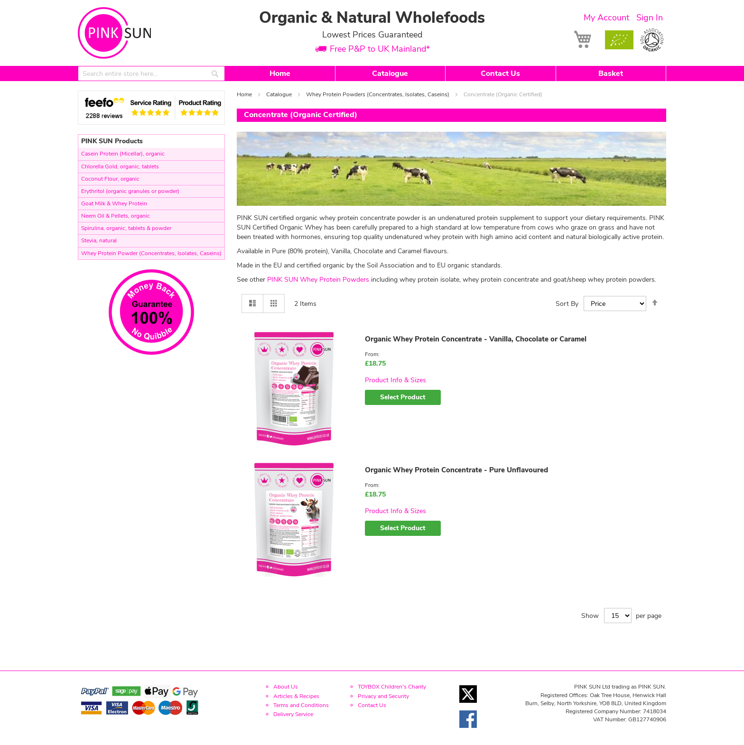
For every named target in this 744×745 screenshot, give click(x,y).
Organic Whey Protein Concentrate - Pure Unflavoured (456, 470)
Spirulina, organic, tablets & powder (126, 228)
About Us (285, 686)
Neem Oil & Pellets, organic (115, 216)
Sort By (567, 303)
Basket (610, 73)
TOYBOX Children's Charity (392, 686)
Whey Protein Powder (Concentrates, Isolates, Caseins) (151, 253)
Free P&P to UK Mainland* (380, 49)
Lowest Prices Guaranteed (372, 34)
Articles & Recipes (296, 696)
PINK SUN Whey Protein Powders (318, 279)
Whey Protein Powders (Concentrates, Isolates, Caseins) (378, 94)
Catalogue (390, 73)
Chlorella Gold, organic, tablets (120, 166)
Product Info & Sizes (395, 380)
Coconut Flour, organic (110, 179)
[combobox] (151, 73)
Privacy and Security (383, 696)
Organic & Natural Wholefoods (372, 17)
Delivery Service (293, 714)
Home (280, 73)
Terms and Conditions (301, 705)
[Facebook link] (468, 730)
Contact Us (500, 73)
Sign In (649, 17)
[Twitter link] (468, 705)
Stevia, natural (99, 240)
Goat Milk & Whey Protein (114, 203)
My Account (606, 17)
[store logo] (114, 33)
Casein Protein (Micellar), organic (123, 153)
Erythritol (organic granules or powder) (130, 191)
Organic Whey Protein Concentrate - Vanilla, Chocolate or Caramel (475, 339)
